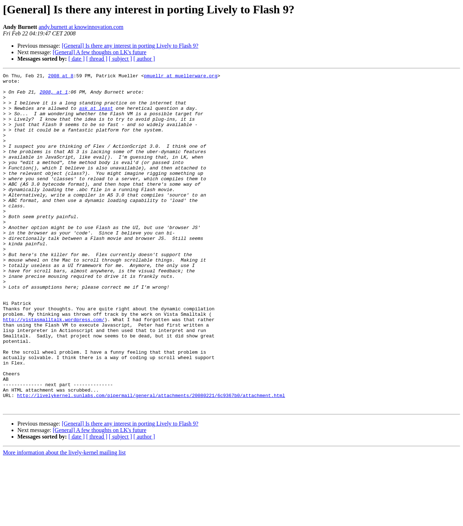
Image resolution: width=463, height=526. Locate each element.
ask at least (96, 115)
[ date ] (76, 59)
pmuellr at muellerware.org (180, 76)
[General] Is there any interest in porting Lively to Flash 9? (130, 46)
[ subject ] (120, 59)
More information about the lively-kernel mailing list (64, 520)
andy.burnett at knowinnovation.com (81, 27)
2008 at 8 (60, 76)
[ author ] (144, 59)
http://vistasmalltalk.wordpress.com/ (54, 369)
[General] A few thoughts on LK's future (99, 52)
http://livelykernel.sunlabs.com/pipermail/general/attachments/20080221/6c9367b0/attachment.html (151, 460)
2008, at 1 (53, 96)
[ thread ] (96, 59)
